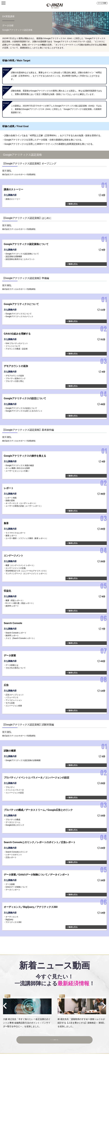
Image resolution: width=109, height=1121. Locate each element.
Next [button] (104, 1006)
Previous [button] (5, 1006)
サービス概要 (102, 3)
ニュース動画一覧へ (54, 1038)
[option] (27, 1011)
